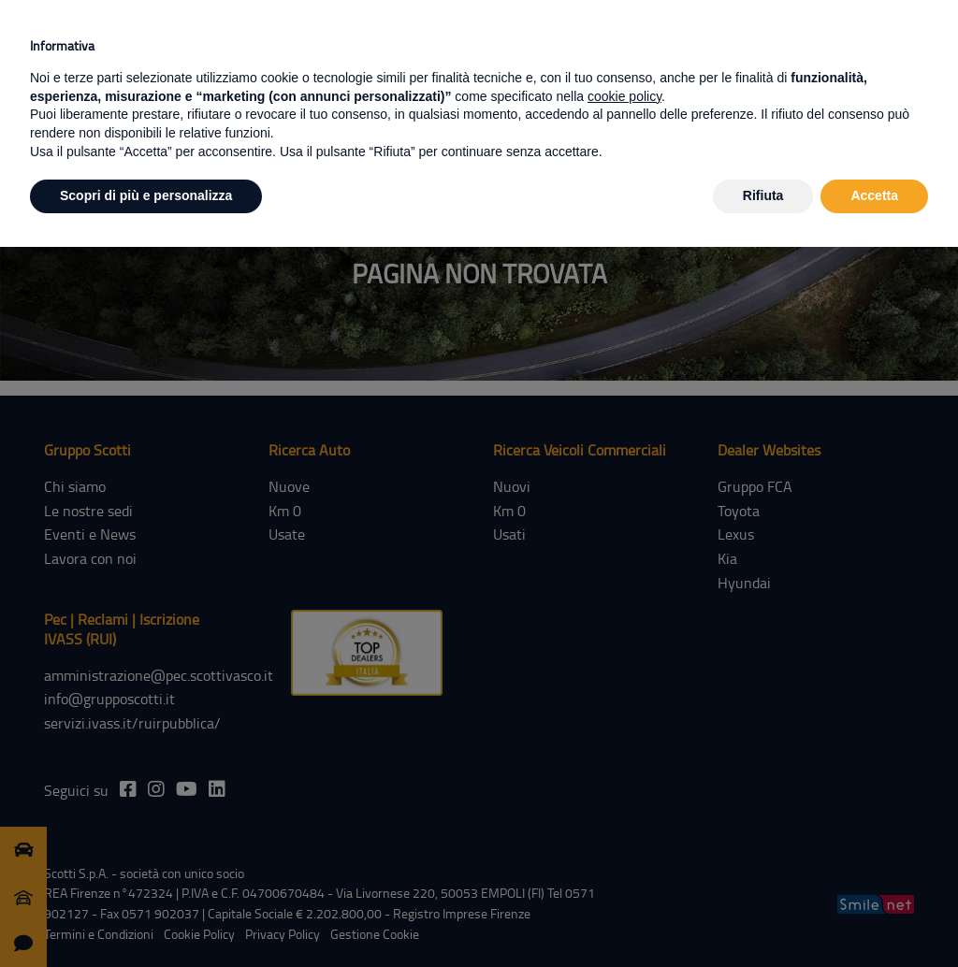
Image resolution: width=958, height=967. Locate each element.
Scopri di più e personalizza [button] (146, 195)
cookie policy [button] (624, 96)
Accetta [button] (874, 195)
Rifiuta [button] (763, 195)
